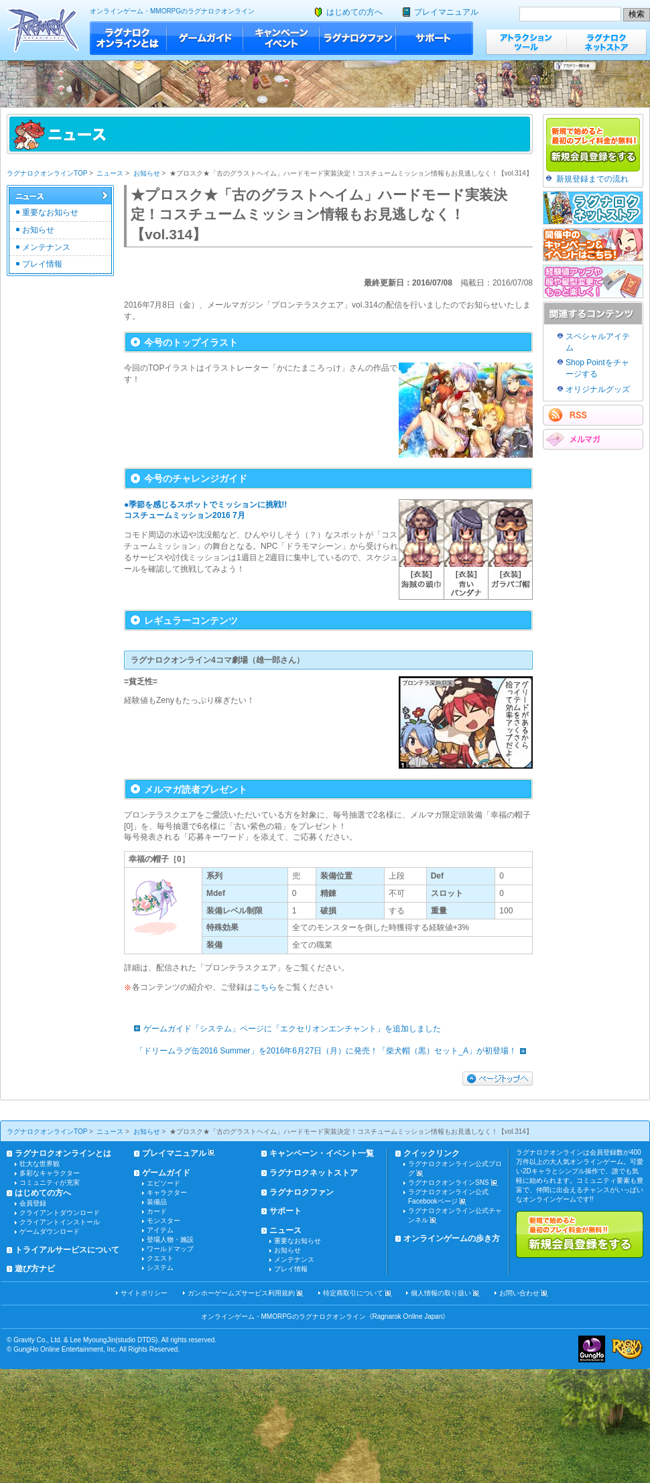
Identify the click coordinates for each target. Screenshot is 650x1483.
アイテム (160, 1230)
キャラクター (167, 1192)
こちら (265, 987)
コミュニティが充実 (49, 1182)
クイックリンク (431, 1153)
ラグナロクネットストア (606, 42)
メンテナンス (46, 247)
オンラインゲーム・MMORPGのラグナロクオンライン (172, 11)
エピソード (163, 1183)
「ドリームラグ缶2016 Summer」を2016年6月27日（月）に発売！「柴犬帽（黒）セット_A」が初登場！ (334, 1050)
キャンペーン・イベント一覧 (321, 1153)
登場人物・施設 (170, 1239)
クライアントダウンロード (59, 1212)
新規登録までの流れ (592, 179)
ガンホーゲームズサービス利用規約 (241, 1293)
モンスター (163, 1220)
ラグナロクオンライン (43, 30)
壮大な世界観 (39, 1163)
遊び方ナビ (35, 1268)
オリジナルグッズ (598, 389)
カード (157, 1211)
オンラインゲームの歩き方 (451, 1238)
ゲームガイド (205, 38)
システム (160, 1267)
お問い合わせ (519, 1293)
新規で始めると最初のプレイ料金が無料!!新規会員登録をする (579, 1234)
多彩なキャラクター (49, 1173)
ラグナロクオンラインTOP (47, 173)
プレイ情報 (42, 264)
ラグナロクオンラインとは (128, 38)
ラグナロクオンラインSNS (448, 1182)
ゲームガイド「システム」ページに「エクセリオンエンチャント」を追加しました (284, 1028)
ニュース (109, 173)
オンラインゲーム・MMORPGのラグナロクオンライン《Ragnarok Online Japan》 (325, 1316)
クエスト (160, 1258)
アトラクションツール (526, 42)
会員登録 (32, 1203)
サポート (434, 38)
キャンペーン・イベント (281, 38)
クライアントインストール (59, 1222)
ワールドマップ (170, 1248)
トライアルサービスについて (67, 1249)
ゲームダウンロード (49, 1231)
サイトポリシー (144, 1293)
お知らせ (146, 173)
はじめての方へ (354, 12)
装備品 (157, 1202)
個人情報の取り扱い (441, 1293)
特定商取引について (353, 1293)
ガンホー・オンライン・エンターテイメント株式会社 (591, 1349)
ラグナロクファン (358, 38)
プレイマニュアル (446, 12)
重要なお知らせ (50, 212)
